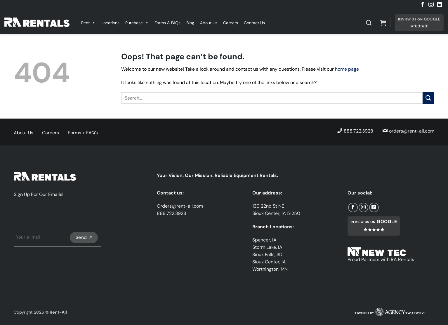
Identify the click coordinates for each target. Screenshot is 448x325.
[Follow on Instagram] (431, 5)
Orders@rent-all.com (180, 206)
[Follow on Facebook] (422, 5)
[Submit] (428, 98)
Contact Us (254, 22)
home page (347, 69)
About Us (208, 22)
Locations (110, 22)
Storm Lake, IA (267, 247)
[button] (383, 22)
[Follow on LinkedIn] (439, 5)
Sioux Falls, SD (267, 254)
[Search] (368, 22)
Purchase (137, 23)
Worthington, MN (270, 269)
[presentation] (58, 215)
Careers (230, 22)
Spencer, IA (264, 240)
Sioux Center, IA (269, 262)
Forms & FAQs (167, 22)
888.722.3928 (355, 131)
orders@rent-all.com (408, 131)
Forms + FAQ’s (83, 133)
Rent (88, 23)
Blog (190, 22)
